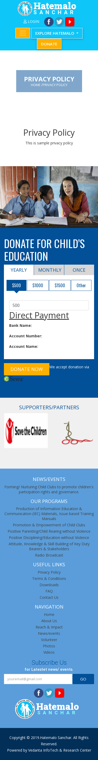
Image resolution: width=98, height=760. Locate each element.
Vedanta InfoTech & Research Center (59, 750)
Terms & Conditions (49, 578)
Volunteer (49, 639)
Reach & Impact (49, 627)
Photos (49, 645)
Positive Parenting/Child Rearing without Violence (49, 531)
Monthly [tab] (49, 270)
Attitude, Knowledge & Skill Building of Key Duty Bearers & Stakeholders (49, 546)
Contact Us (49, 597)
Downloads (49, 584)
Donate (49, 43)
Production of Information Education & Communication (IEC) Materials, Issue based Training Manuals (49, 513)
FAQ (49, 591)
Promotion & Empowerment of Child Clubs (49, 524)
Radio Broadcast (49, 555)
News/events (49, 633)
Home (49, 614)
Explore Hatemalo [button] (55, 33)
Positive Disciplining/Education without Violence (49, 537)
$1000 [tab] (37, 285)
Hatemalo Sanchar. (56, 737)
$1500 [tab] (60, 285)
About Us (49, 620)
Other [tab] (81, 285)
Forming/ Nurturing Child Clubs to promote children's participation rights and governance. (49, 489)
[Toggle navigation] (22, 33)
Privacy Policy (49, 572)
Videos (49, 652)
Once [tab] (79, 270)
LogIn (31, 21)
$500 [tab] (16, 285)
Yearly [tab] (19, 270)
